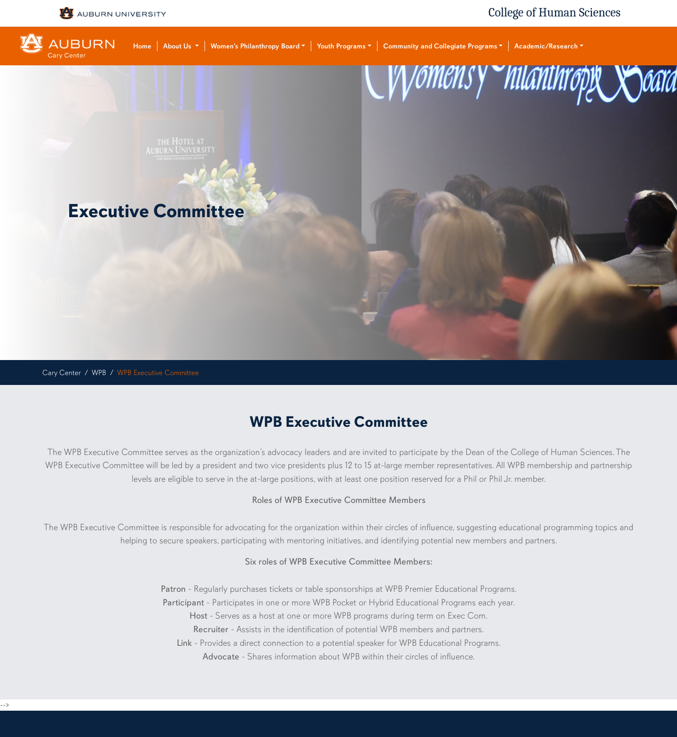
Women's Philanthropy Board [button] (255, 46)
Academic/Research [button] (546, 46)
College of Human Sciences (554, 13)
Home (142, 46)
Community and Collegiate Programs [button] (440, 46)
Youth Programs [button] (341, 46)
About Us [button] (178, 46)
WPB (99, 372)
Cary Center (61, 372)
